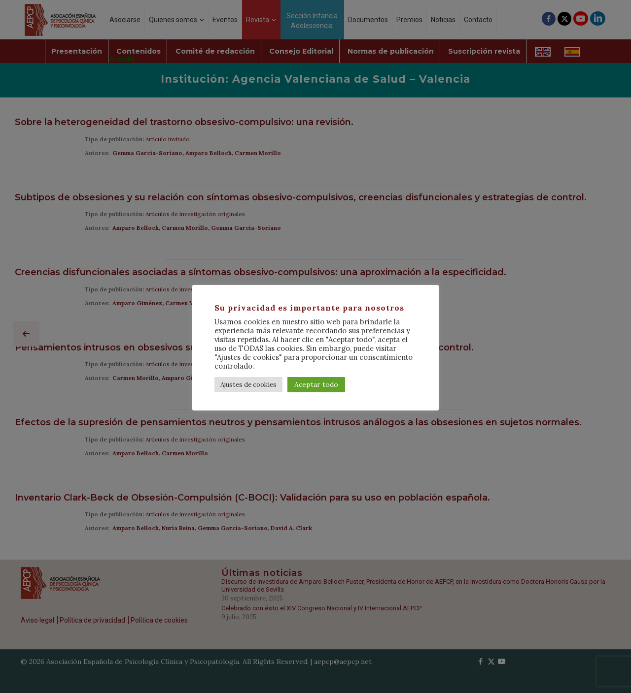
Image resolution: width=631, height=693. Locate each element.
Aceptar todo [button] (316, 384)
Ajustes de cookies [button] (248, 384)
